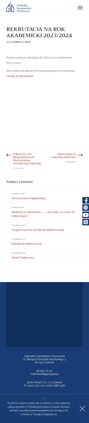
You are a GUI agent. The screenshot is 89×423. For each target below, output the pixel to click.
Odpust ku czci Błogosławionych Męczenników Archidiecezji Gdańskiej (27, 158)
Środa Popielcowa (44, 255)
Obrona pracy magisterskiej (44, 196)
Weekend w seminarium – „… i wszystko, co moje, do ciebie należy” (44, 211)
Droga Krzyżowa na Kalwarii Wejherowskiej (44, 227)
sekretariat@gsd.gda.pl (44, 374)
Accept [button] (82, 408)
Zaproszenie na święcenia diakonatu (63, 155)
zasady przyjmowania (19, 76)
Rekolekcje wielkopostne (44, 241)
